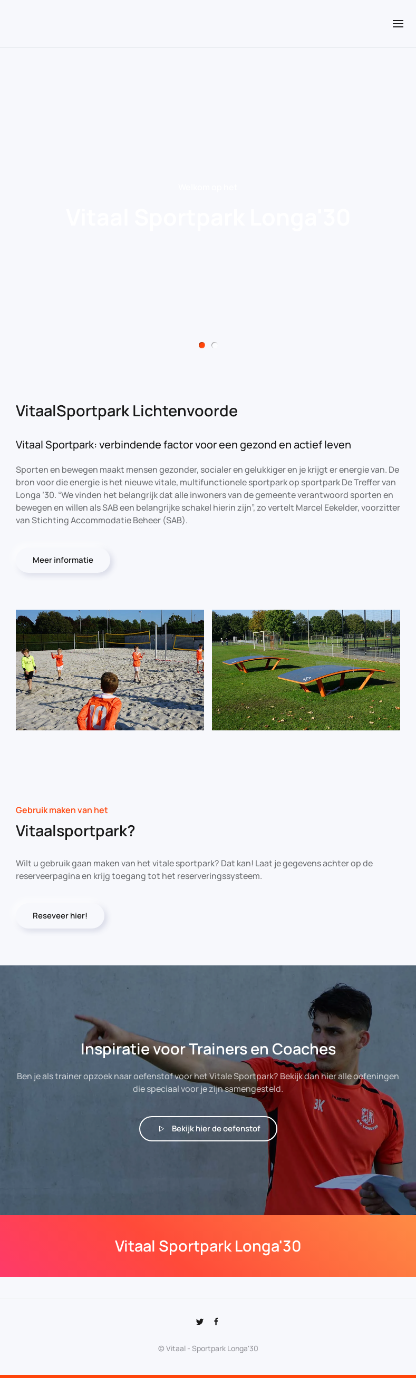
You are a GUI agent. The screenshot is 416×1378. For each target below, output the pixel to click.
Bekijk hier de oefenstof (208, 1128)
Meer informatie (63, 559)
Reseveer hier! (60, 916)
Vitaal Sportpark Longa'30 (202, 345)
